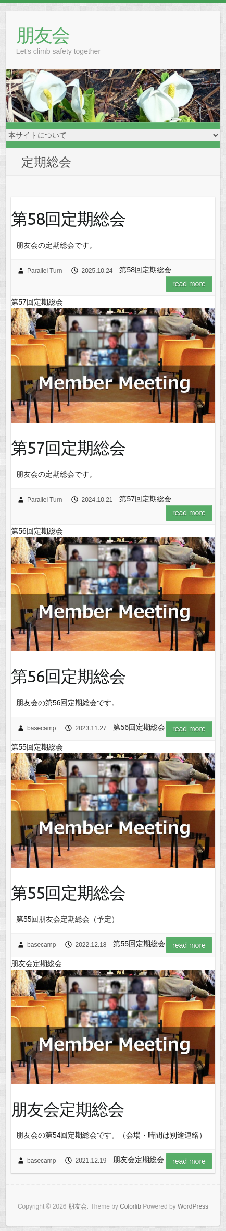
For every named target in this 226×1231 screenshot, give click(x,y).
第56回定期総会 (68, 676)
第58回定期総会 (68, 218)
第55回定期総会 (68, 892)
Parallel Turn (44, 270)
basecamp (41, 728)
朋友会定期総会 (67, 1109)
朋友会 (42, 34)
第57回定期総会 (68, 447)
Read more (189, 284)
